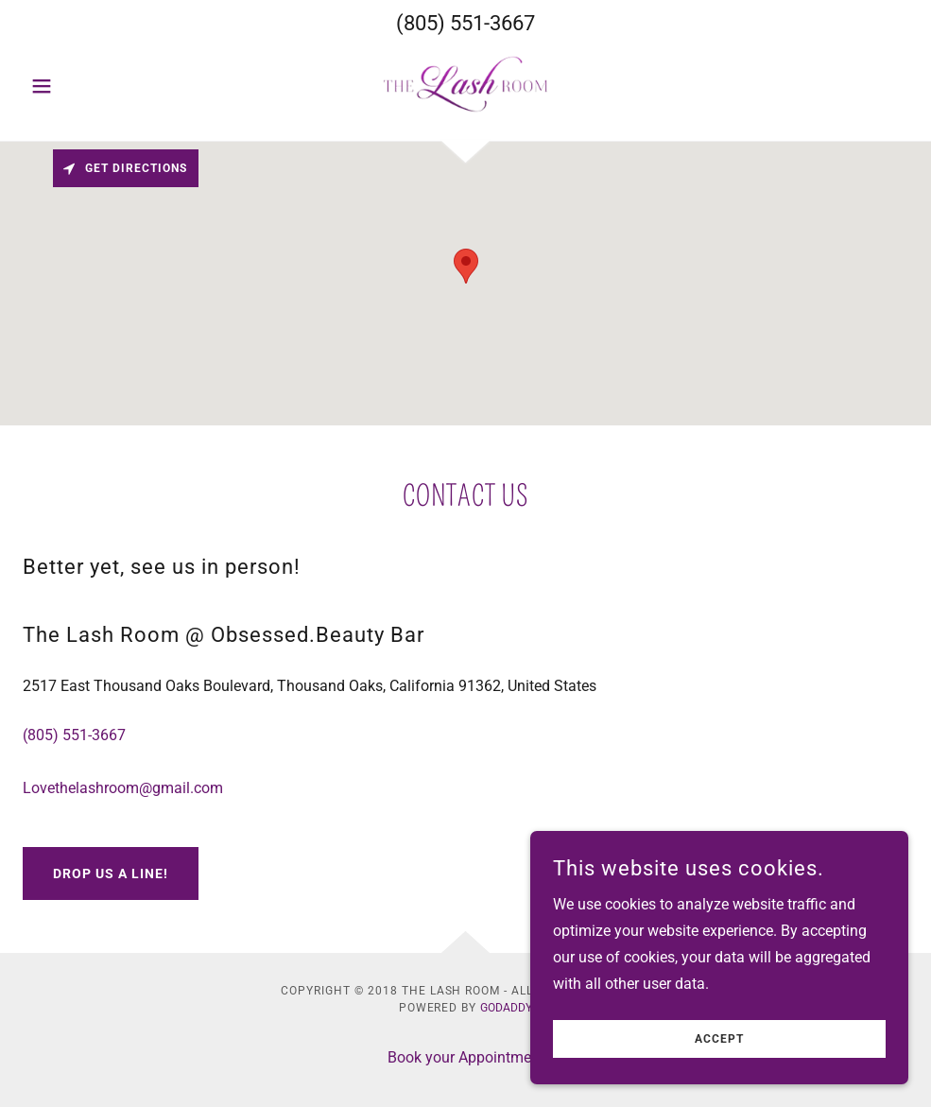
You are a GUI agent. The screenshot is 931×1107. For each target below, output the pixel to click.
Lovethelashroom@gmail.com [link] (123, 788)
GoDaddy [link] (506, 1007)
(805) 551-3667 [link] (465, 23)
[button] (89, 86)
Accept (719, 1039)
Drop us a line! (110, 873)
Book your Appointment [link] (466, 1057)
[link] (466, 84)
